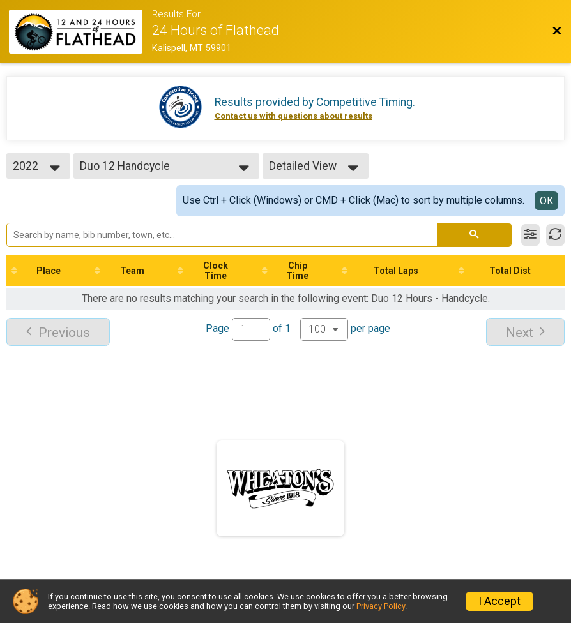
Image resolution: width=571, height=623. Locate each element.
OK (546, 201)
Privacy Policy (380, 606)
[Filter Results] (530, 235)
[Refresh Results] (555, 235)
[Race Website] (80, 32)
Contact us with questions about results (293, 116)
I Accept (499, 601)
